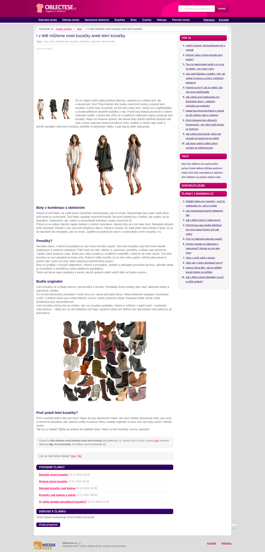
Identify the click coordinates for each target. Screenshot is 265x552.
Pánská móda (181, 19)
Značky (146, 19)
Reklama (209, 19)
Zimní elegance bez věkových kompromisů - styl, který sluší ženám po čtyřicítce (205, 124)
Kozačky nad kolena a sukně (57, 495)
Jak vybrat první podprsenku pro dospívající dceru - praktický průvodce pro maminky (203, 101)
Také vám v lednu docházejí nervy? (204, 262)
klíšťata (208, 168)
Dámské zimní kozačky (54, 474)
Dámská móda (48, 19)
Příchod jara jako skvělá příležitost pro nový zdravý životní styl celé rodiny (204, 229)
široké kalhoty (196, 168)
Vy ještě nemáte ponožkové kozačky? (63, 501)
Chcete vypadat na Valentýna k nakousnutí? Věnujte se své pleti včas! (203, 248)
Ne (79, 456)
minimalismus (206, 172)
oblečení (218, 172)
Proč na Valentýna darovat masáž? (204, 239)
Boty (134, 19)
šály (196, 172)
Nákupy (162, 19)
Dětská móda (70, 19)
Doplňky (119, 19)
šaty (184, 164)
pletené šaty (214, 177)
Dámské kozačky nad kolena (57, 488)
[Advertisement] (104, 75)
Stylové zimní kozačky (53, 481)
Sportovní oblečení (97, 19)
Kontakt (224, 19)
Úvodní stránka (63, 29)
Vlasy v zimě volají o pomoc (200, 257)
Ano (73, 456)
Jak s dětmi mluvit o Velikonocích (203, 220)
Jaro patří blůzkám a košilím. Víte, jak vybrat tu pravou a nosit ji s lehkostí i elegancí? (205, 78)
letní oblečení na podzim (194, 177)
